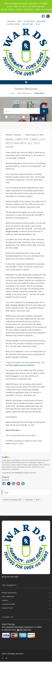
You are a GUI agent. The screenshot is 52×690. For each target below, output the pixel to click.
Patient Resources (24, 93)
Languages (11, 21)
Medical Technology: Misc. (12, 500)
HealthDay (18, 473)
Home (12, 93)
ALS (33, 435)
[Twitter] (48, 16)
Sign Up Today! (27, 24)
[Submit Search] (44, 111)
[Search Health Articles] (22, 111)
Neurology (29, 500)
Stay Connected (8, 596)
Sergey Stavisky (12, 231)
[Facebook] (43, 16)
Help (19, 21)
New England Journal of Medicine (21, 365)
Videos (27, 117)
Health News (12, 117)
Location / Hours (13, 24)
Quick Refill (41, 21)
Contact (5, 600)
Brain (38, 500)
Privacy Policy (7, 608)
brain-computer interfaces (15, 305)
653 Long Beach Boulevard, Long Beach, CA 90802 (26, 3)
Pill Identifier (29, 21)
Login (38, 24)
